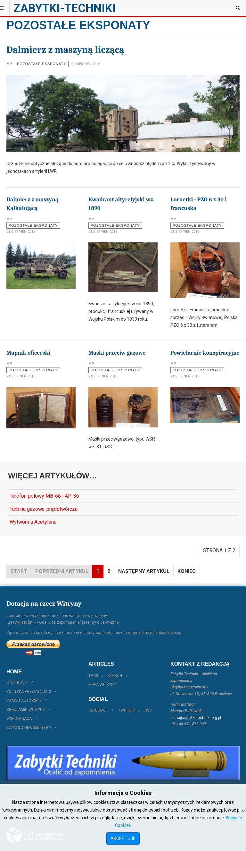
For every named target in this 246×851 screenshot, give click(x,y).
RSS (148, 710)
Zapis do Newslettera (28, 727)
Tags (93, 675)
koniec (186, 571)
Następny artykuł (143, 571)
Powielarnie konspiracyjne (205, 353)
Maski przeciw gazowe (117, 353)
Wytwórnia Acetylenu (33, 522)
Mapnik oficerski (28, 353)
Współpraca (19, 718)
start (19, 571)
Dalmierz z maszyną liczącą (65, 49)
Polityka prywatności (28, 691)
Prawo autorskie (24, 700)
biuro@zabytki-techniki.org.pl (195, 717)
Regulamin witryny (25, 709)
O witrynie (17, 682)
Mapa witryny (102, 684)
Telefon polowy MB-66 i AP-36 (44, 496)
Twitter (126, 710)
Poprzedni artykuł (61, 571)
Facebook (98, 710)
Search (114, 675)
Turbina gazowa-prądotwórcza (44, 509)
